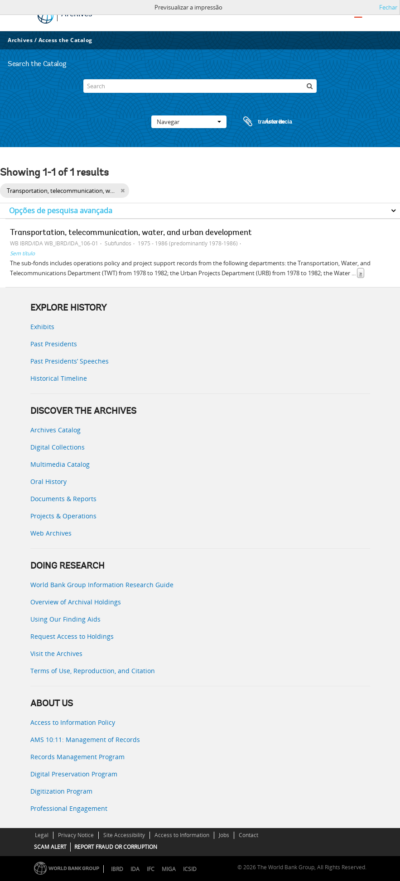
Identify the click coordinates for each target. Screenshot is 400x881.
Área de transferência (259, 122)
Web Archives (51, 533)
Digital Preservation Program (73, 774)
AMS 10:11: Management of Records (85, 739)
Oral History (48, 481)
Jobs (224, 835)
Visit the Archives (56, 653)
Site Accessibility (124, 835)
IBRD (117, 869)
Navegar (189, 122)
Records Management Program (77, 756)
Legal (41, 835)
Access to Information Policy (72, 722)
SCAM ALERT (50, 847)
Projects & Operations (63, 516)
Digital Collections (57, 447)
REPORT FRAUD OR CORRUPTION (115, 847)
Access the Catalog (65, 40)
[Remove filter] (122, 191)
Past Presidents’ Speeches (69, 361)
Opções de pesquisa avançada (60, 210)
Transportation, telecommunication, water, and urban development (131, 233)
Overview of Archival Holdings (75, 602)
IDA (135, 869)
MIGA (169, 869)
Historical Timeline (58, 378)
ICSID (190, 869)
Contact (248, 835)
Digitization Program (61, 791)
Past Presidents (53, 344)
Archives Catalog (55, 430)
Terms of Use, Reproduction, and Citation (92, 670)
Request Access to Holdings (72, 636)
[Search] (199, 86)
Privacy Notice (76, 835)
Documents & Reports (63, 498)
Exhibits (42, 326)
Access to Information (181, 835)
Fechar (388, 7)
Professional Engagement (68, 808)
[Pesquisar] (310, 86)
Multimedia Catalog (60, 464)
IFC (150, 869)
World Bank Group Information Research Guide (101, 584)
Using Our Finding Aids (65, 619)
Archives (20, 40)
